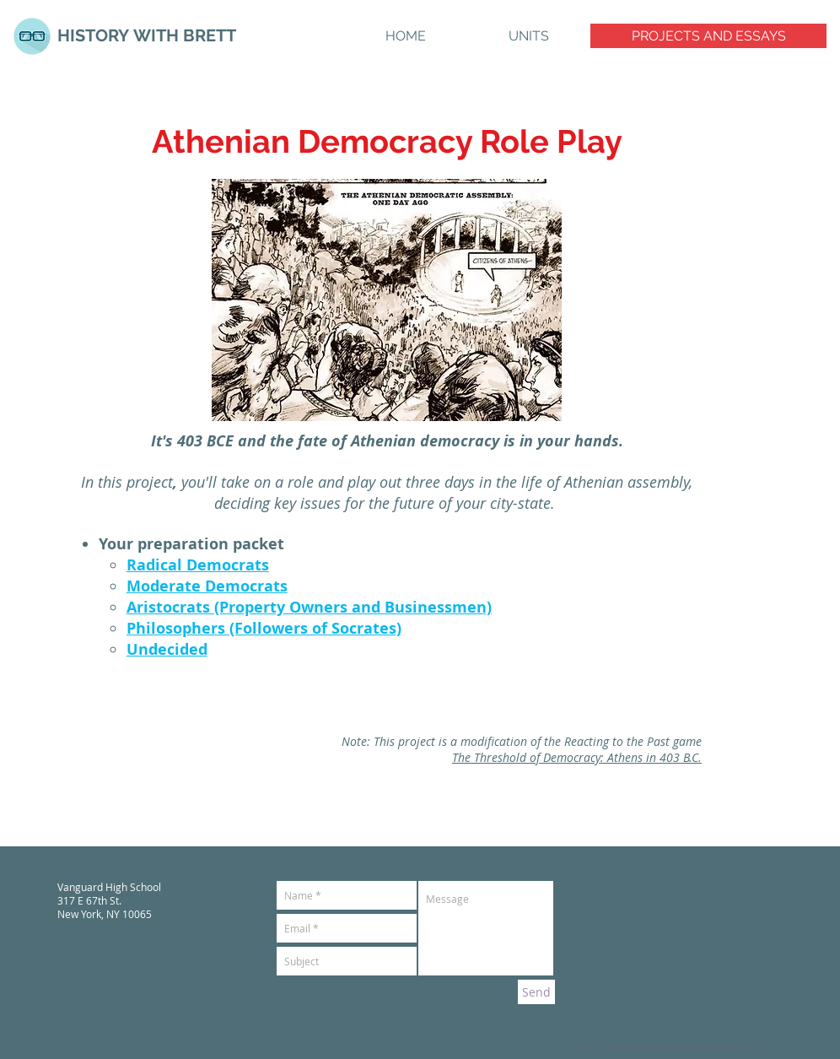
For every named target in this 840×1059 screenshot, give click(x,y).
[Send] (536, 992)
